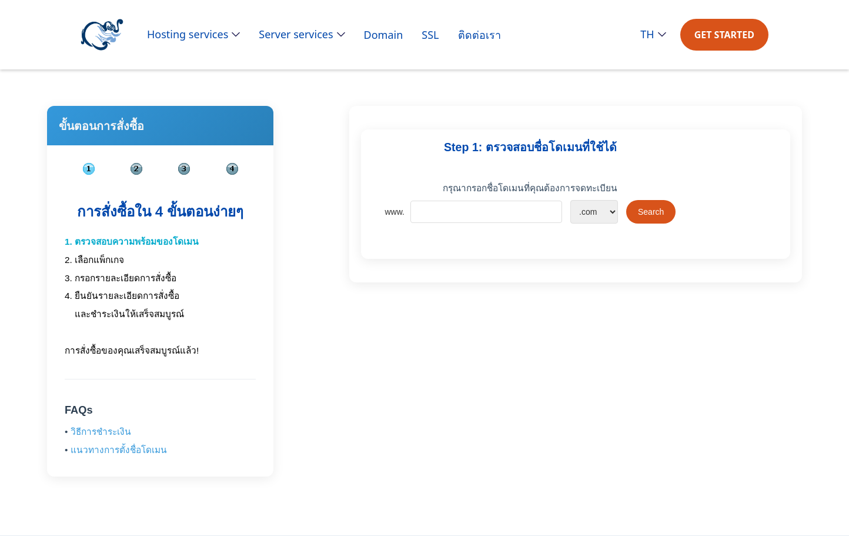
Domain (383, 35)
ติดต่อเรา (479, 35)
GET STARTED (724, 34)
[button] (193, 34)
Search (651, 212)
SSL (430, 35)
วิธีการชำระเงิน (101, 432)
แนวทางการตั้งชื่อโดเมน (119, 450)
